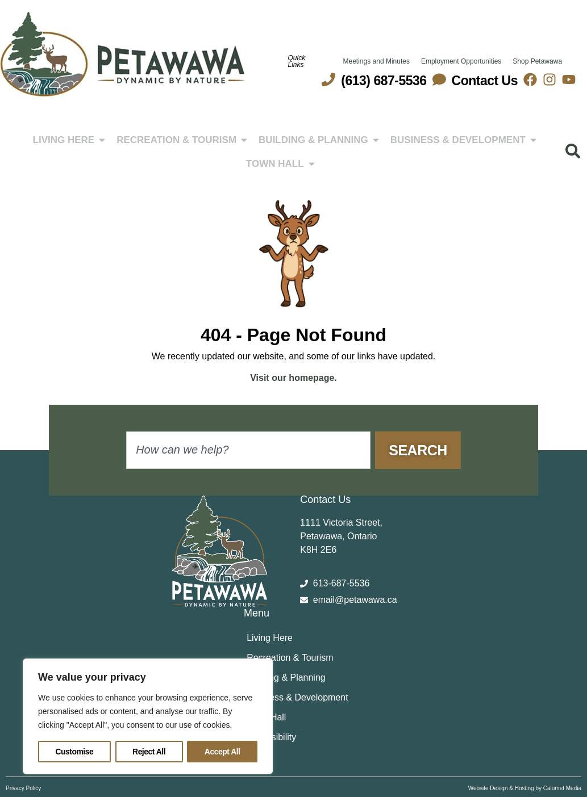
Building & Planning (286, 677)
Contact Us (485, 80)
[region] (148, 716)
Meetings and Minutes (376, 61)
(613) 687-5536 (383, 80)
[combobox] (248, 450)
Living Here (270, 638)
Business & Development (297, 697)
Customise (74, 751)
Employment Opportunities (461, 61)
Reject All (148, 751)
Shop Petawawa (537, 61)
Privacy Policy (23, 788)
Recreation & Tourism (290, 657)
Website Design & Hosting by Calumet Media (524, 788)
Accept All (222, 751)
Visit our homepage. (293, 378)
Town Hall (266, 717)
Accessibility (271, 737)
